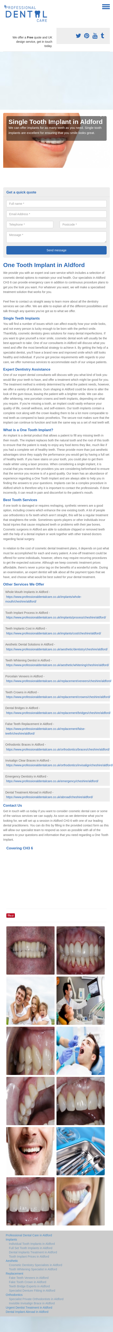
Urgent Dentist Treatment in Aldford (29, 1307)
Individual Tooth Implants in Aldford (32, 1243)
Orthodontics (14, 1294)
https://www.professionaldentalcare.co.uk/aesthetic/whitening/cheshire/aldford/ (57, 665)
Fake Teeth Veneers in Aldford (29, 1277)
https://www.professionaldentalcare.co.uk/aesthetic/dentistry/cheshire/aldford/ (57, 649)
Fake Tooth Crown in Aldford (27, 1282)
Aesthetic (12, 1260)
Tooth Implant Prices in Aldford (29, 1256)
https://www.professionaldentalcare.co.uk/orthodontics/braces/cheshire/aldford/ (58, 749)
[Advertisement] (50, 81)
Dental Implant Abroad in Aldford (27, 1312)
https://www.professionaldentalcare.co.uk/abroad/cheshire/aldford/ (49, 797)
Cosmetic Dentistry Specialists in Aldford (35, 1265)
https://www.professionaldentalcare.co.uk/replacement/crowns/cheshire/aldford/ (58, 697)
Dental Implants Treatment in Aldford (33, 1252)
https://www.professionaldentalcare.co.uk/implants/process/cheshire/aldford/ (56, 617)
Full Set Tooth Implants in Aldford (30, 1248)
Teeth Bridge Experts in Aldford (29, 1286)
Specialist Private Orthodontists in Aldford (36, 1299)
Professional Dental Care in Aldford (29, 1235)
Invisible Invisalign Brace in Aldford (32, 1303)
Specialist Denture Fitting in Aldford (32, 1290)
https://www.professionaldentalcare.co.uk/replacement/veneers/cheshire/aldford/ (59, 681)
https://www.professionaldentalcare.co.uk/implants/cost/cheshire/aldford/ (53, 633)
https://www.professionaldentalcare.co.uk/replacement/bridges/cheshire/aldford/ (58, 713)
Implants (11, 1239)
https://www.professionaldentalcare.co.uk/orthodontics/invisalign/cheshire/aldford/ (59, 765)
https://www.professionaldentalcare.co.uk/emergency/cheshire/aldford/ (52, 781)
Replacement (14, 1273)
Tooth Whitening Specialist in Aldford (33, 1269)
